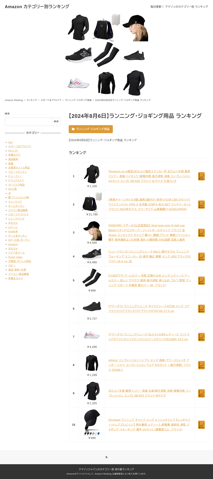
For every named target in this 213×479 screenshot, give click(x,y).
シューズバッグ (16, 218)
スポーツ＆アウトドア (19, 146)
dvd (10, 142)
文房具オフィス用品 (19, 167)
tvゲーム (12, 227)
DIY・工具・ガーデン (19, 240)
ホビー (12, 265)
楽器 (10, 163)
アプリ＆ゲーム (16, 252)
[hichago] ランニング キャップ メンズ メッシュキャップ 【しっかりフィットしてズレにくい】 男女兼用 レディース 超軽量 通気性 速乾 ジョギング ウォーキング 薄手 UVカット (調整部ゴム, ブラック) (149, 425)
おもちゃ (13, 223)
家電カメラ (14, 155)
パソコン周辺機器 (18, 210)
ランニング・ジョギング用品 (91, 129)
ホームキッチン (16, 206)
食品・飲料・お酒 (17, 269)
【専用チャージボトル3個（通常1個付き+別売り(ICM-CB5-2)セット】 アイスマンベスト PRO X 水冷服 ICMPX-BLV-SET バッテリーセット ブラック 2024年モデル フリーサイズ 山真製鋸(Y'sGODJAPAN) (149, 204)
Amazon (13, 244)
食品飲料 (13, 159)
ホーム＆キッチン (17, 236)
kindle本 (13, 231)
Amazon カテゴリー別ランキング (37, 6)
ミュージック (15, 201)
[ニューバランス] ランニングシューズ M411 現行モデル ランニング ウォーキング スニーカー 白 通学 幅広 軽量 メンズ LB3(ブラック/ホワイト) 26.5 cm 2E (149, 256)
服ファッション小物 (18, 197)
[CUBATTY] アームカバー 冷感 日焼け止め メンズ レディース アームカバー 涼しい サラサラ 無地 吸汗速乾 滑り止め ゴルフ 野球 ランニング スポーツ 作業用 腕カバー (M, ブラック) (149, 280)
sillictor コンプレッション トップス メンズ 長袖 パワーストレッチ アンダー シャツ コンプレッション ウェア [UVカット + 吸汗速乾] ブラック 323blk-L (149, 365)
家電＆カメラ (15, 278)
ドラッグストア (16, 180)
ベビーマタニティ (17, 172)
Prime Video (15, 257)
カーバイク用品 (16, 184)
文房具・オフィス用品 (19, 261)
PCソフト (13, 150)
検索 (7, 113)
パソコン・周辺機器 (18, 274)
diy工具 (12, 189)
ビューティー (15, 176)
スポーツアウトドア (18, 214)
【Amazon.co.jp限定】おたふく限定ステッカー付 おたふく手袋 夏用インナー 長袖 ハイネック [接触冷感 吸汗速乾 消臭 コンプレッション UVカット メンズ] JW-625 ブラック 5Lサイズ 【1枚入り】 (149, 176)
